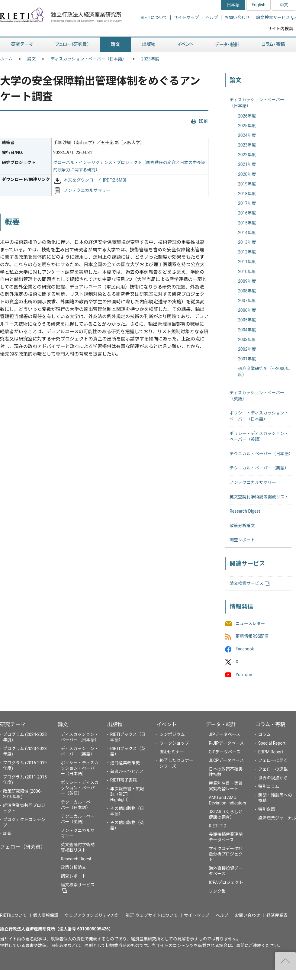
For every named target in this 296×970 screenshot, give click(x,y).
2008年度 (247, 290)
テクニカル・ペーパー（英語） (259, 468)
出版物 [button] (148, 44)
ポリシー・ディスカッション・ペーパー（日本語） (79, 768)
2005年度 (247, 319)
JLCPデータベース (226, 760)
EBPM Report (270, 751)
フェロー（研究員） (23, 847)
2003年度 (247, 339)
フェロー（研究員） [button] (72, 44)
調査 (7, 833)
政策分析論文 (242, 525)
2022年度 (247, 154)
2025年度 (247, 125)
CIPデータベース (224, 751)
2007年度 (247, 300)
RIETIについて (154, 17)
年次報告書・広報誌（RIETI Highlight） (127, 794)
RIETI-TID (217, 825)
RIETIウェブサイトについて (152, 915)
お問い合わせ (237, 17)
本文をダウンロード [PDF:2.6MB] (95, 180)
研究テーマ (12, 724)
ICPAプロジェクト (226, 882)
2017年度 (247, 203)
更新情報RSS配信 (252, 636)
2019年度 (247, 184)
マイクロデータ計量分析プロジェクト (226, 854)
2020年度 (247, 174)
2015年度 (247, 223)
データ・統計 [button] (227, 44)
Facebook (245, 649)
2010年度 (247, 271)
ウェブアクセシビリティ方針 (92, 915)
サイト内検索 (280, 28)
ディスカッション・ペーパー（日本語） (89, 58)
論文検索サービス (276, 17)
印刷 (203, 121)
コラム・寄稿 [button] (273, 44)
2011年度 (247, 261)
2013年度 (247, 242)
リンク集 (217, 891)
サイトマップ (186, 17)
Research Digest (245, 511)
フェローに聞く (273, 760)
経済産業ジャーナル (277, 818)
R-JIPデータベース (226, 743)
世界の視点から (273, 777)
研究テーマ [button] (22, 44)
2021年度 (247, 164)
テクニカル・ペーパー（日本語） (261, 453)
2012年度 (247, 252)
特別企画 (266, 809)
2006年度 (247, 310)
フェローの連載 (273, 769)
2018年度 (247, 193)
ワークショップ (174, 743)
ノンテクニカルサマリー (87, 190)
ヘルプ (211, 17)
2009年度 (247, 281)
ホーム (6, 58)
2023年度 (150, 58)
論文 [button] (115, 44)
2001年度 (247, 358)
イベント (166, 724)
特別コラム (268, 786)
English (258, 4)
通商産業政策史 (125, 762)
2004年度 (247, 329)
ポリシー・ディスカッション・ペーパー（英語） (79, 788)
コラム (264, 734)
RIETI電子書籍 (123, 780)
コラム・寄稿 (270, 724)
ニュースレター (250, 623)
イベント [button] (185, 44)
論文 (31, 58)
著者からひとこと (127, 771)
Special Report (271, 743)
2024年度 (247, 135)
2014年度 (247, 232)
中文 (284, 4)
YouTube (244, 674)
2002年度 (247, 349)
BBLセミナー (171, 751)
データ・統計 (221, 724)
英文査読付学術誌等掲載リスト (259, 497)
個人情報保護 (45, 915)
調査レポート (242, 539)
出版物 (114, 724)
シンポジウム (172, 734)
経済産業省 (277, 915)
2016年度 (247, 213)
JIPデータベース (224, 734)
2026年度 (247, 116)
